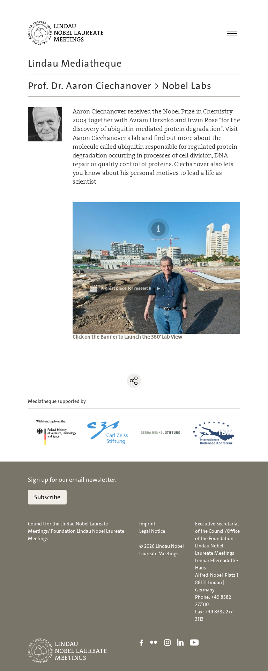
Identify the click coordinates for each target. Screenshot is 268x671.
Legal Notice (152, 531)
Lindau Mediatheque (75, 63)
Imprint (147, 524)
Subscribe (47, 497)
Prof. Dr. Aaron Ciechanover (89, 86)
